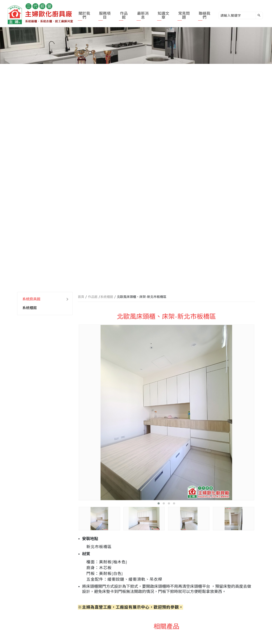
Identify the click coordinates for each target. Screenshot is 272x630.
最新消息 (143, 15)
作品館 (124, 15)
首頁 (81, 297)
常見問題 (184, 15)
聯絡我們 (204, 15)
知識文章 (163, 15)
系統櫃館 (30, 308)
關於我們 (84, 15)
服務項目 (105, 15)
